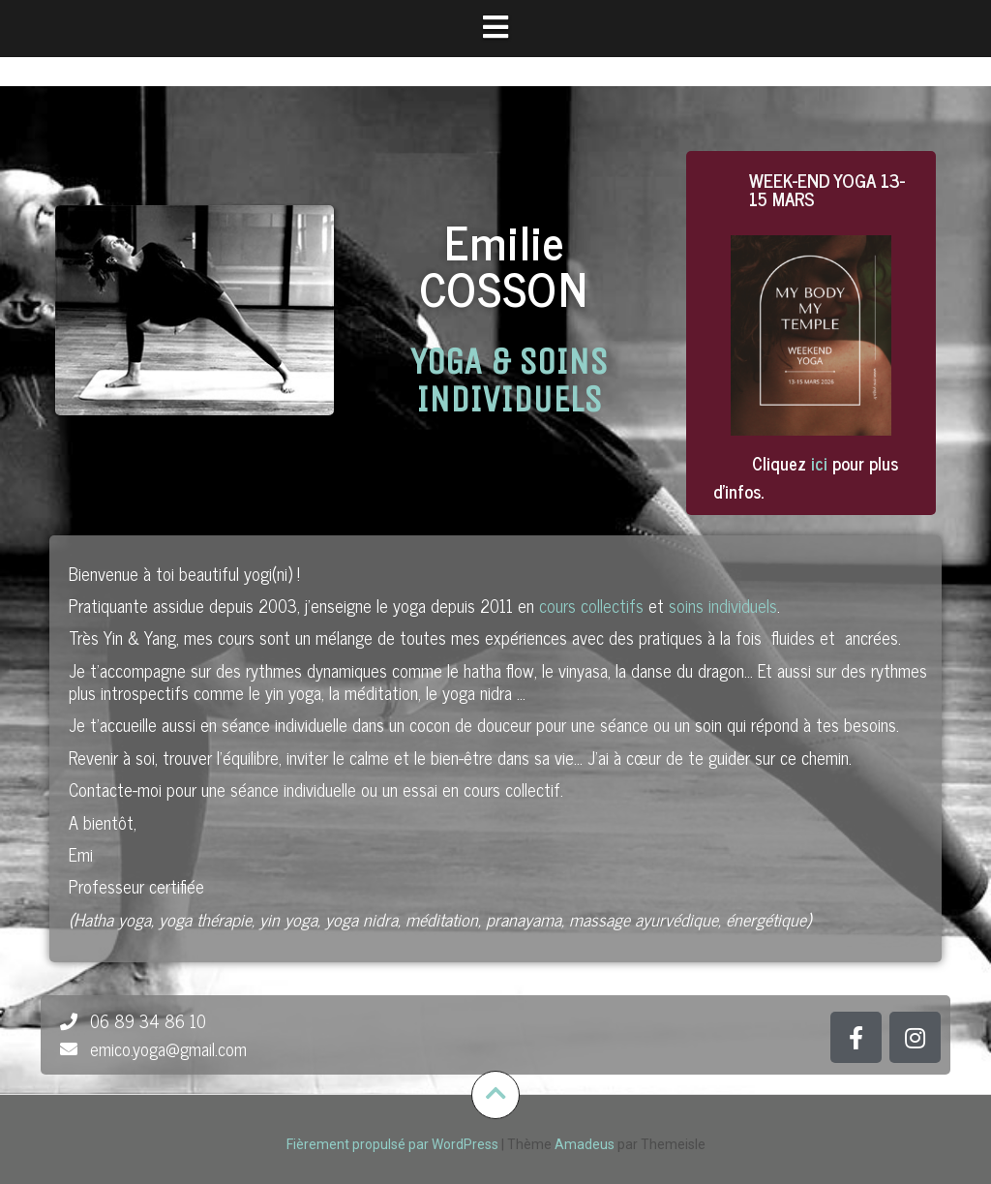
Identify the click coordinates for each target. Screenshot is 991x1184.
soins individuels (723, 605)
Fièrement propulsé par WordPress (392, 1144)
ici (819, 462)
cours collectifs (591, 605)
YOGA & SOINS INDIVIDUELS (509, 380)
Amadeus (585, 1144)
